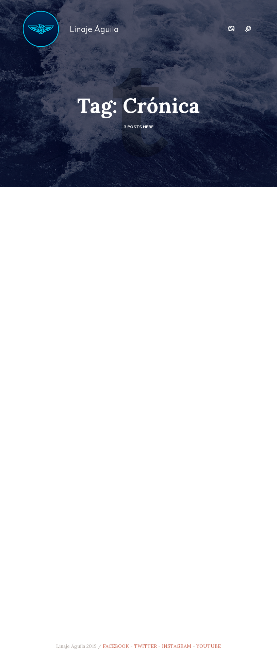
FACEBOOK (116, 646)
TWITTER (145, 646)
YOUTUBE (208, 646)
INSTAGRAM (176, 646)
